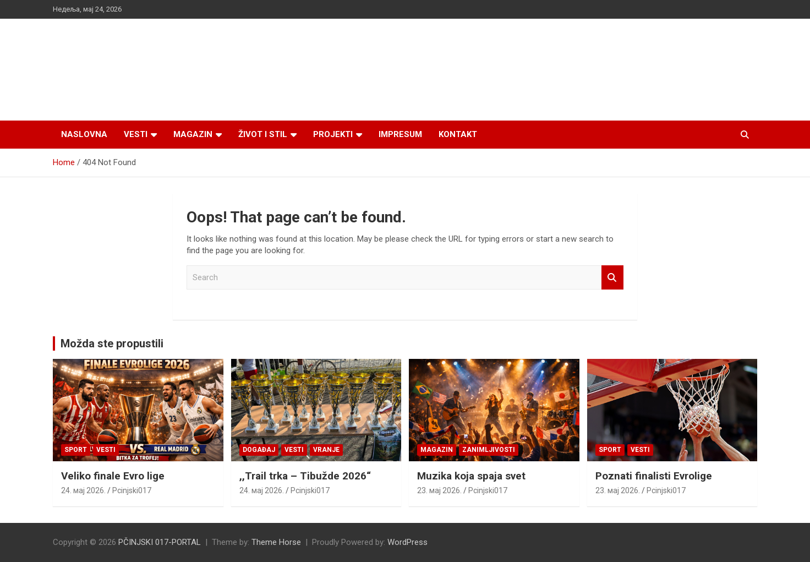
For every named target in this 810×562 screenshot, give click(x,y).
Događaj (259, 450)
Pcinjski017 (131, 490)
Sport (75, 450)
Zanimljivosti (488, 450)
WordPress (407, 542)
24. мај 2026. (83, 490)
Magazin (192, 134)
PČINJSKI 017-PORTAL (159, 542)
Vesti (135, 134)
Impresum (400, 134)
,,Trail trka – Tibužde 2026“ (305, 476)
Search (612, 277)
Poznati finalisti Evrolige (653, 476)
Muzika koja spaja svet (471, 476)
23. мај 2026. (439, 490)
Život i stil (262, 134)
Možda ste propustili (112, 343)
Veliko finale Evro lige (113, 476)
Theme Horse (276, 542)
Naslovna (84, 134)
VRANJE (326, 450)
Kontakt (458, 134)
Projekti (333, 134)
